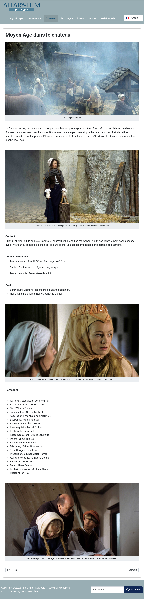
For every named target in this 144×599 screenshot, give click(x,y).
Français (132, 18)
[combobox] (107, 589)
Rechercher (133, 589)
